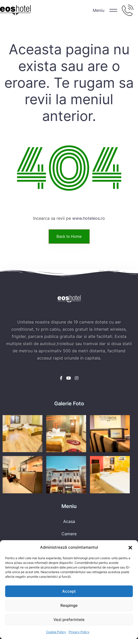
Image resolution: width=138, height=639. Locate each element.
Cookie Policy (56, 632)
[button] (130, 547)
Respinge (69, 605)
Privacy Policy (79, 632)
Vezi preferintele (69, 619)
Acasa (69, 521)
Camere (69, 533)
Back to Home (69, 236)
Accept (69, 591)
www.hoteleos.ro (88, 218)
